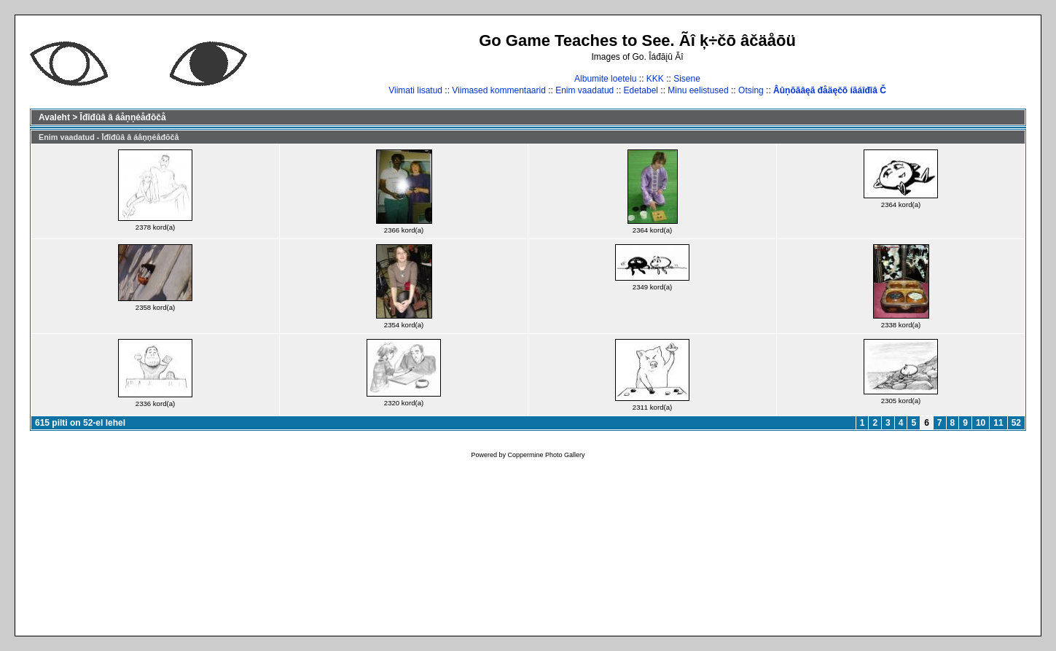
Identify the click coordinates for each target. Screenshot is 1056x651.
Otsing (751, 90)
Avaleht (54, 117)
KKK (655, 79)
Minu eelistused (698, 90)
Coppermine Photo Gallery (545, 455)
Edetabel (641, 90)
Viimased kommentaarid (499, 90)
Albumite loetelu (605, 79)
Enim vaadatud (584, 90)
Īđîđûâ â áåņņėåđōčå (123, 117)
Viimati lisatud (415, 90)
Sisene (686, 79)
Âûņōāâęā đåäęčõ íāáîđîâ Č (829, 90)
